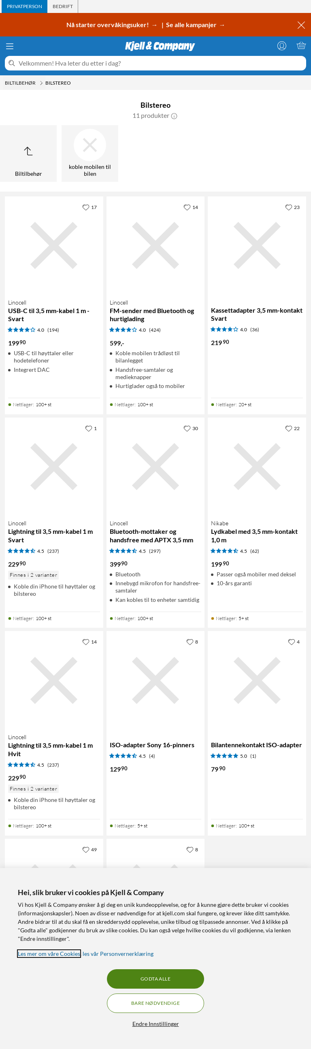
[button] (174, 115)
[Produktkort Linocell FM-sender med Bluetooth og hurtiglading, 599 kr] (156, 245)
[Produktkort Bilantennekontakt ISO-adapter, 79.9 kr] (257, 680)
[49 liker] (89, 849)
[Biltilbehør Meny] (41, 83)
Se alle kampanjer (192, 24)
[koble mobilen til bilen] (90, 153)
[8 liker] (192, 641)
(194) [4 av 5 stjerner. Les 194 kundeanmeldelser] (53, 330)
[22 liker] (292, 428)
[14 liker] (190, 207)
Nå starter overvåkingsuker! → (113, 24)
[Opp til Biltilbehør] (28, 153)
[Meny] (9, 46)
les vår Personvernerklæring (118, 953)
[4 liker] (294, 641)
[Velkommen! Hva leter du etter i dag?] (161, 63)
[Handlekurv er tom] (301, 45)
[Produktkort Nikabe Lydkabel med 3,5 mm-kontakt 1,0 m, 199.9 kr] (257, 467)
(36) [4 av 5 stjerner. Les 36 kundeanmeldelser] (254, 329)
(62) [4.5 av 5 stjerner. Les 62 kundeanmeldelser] (254, 551)
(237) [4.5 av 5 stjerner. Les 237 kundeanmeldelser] (53, 551)
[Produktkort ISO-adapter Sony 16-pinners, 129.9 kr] (156, 680)
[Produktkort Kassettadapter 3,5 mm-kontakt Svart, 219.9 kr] (257, 245)
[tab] (24, 6)
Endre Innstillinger (155, 1023)
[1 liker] (91, 428)
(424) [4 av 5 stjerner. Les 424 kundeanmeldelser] (155, 330)
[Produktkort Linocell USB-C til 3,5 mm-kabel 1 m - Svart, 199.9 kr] (54, 245)
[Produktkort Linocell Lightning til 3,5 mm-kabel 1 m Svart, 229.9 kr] (54, 467)
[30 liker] (190, 428)
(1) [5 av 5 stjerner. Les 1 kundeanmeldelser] (253, 756)
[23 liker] (292, 207)
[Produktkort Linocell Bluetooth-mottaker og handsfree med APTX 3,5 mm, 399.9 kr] (156, 467)
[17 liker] (89, 207)
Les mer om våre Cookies (49, 953)
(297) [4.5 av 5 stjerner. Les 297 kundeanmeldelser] (155, 551)
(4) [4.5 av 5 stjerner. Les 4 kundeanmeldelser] (152, 756)
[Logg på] (282, 45)
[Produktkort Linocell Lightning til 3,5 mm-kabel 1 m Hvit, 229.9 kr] (54, 680)
